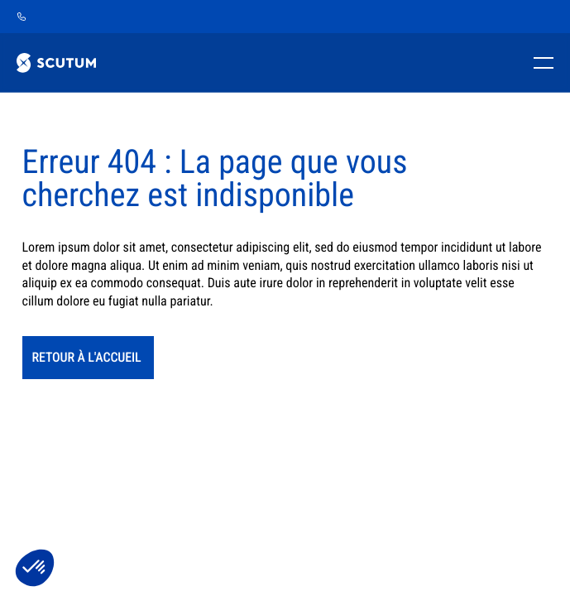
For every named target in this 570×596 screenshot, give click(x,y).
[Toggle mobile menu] (540, 62)
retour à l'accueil (86, 357)
